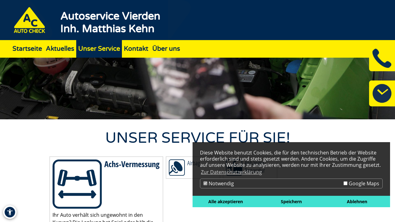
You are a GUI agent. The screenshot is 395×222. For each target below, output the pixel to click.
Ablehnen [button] (357, 201)
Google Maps (361, 183)
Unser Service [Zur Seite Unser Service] (99, 49)
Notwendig (218, 183)
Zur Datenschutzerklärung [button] (231, 172)
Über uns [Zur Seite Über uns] (166, 49)
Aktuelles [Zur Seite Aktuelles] (60, 49)
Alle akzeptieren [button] (225, 201)
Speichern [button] (291, 201)
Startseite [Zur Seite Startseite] (27, 49)
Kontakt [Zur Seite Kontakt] (136, 49)
